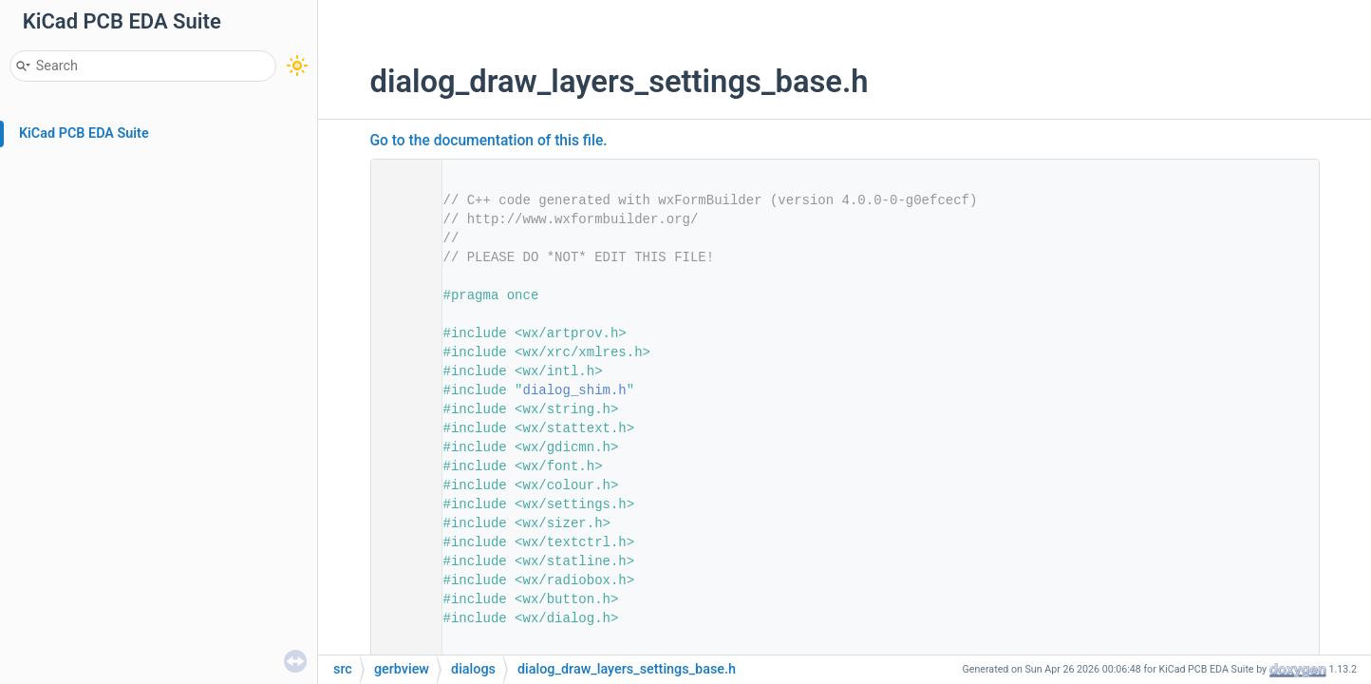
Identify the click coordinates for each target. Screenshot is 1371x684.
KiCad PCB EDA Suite (84, 133)
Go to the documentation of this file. (489, 140)
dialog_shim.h (575, 390)
